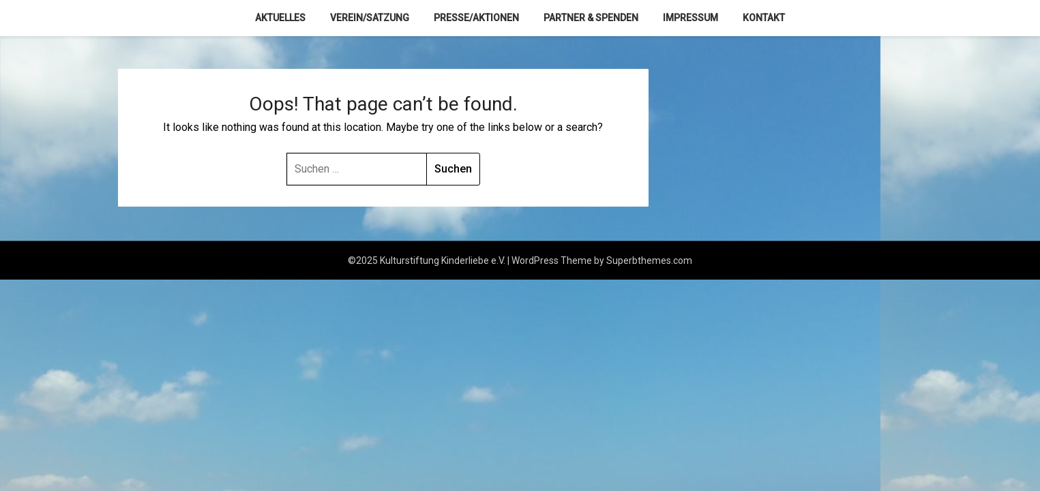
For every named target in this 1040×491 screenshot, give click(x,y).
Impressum (690, 17)
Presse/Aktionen (476, 17)
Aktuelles (280, 17)
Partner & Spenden (591, 17)
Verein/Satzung (369, 17)
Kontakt (764, 17)
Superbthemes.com (649, 260)
